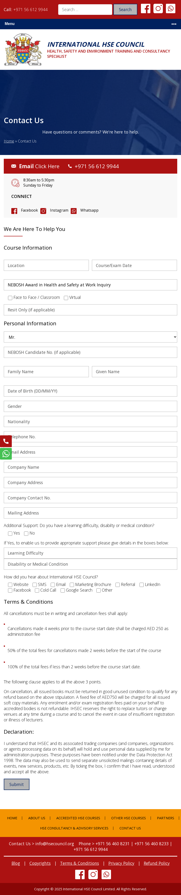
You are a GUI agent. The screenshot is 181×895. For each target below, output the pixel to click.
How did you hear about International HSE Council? (51, 577)
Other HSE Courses (128, 818)
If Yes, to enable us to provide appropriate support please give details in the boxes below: (86, 543)
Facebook (29, 210)
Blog (16, 863)
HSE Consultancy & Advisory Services (74, 828)
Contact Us (130, 828)
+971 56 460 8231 (112, 843)
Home (9, 141)
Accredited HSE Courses (78, 818)
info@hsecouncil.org (54, 843)
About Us (36, 818)
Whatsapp (89, 210)
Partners (165, 818)
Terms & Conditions (79, 863)
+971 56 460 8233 (151, 843)
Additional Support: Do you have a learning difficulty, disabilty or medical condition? (79, 525)
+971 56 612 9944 (30, 9)
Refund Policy (157, 863)
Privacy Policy (121, 863)
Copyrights (40, 863)
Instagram (59, 210)
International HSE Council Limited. (89, 889)
